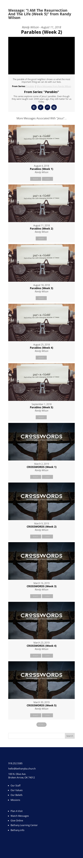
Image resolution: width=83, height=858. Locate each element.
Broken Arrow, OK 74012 (21, 777)
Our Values (17, 790)
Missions (15, 800)
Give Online (17, 820)
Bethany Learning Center (24, 825)
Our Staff (15, 785)
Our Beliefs (16, 795)
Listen (47, 178)
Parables (30, 86)
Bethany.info (17, 830)
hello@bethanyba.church (22, 768)
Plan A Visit (17, 811)
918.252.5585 (15, 763)
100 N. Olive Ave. (17, 774)
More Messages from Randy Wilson (54, 86)
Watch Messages (20, 815)
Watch (35, 178)
